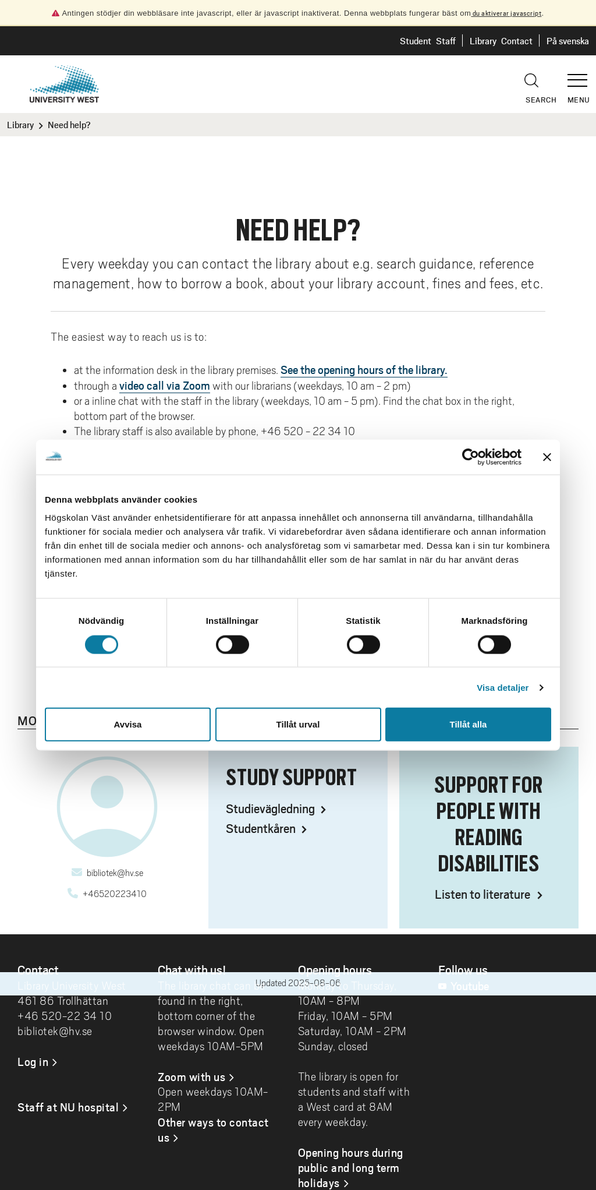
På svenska (568, 40)
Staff (446, 40)
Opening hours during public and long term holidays (350, 1167)
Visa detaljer (502, 687)
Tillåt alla (468, 724)
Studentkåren (262, 828)
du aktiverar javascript (506, 13)
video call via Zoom (164, 385)
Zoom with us (191, 1076)
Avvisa (128, 724)
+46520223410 (115, 894)
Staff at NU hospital (68, 1106)
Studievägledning (271, 808)
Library (483, 40)
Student (415, 40)
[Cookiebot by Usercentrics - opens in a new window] (471, 456)
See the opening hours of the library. (364, 369)
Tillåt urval (298, 724)
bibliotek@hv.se (115, 873)
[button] (581, 75)
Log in (32, 1061)
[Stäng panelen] (547, 457)
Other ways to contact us (213, 1129)
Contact (517, 40)
